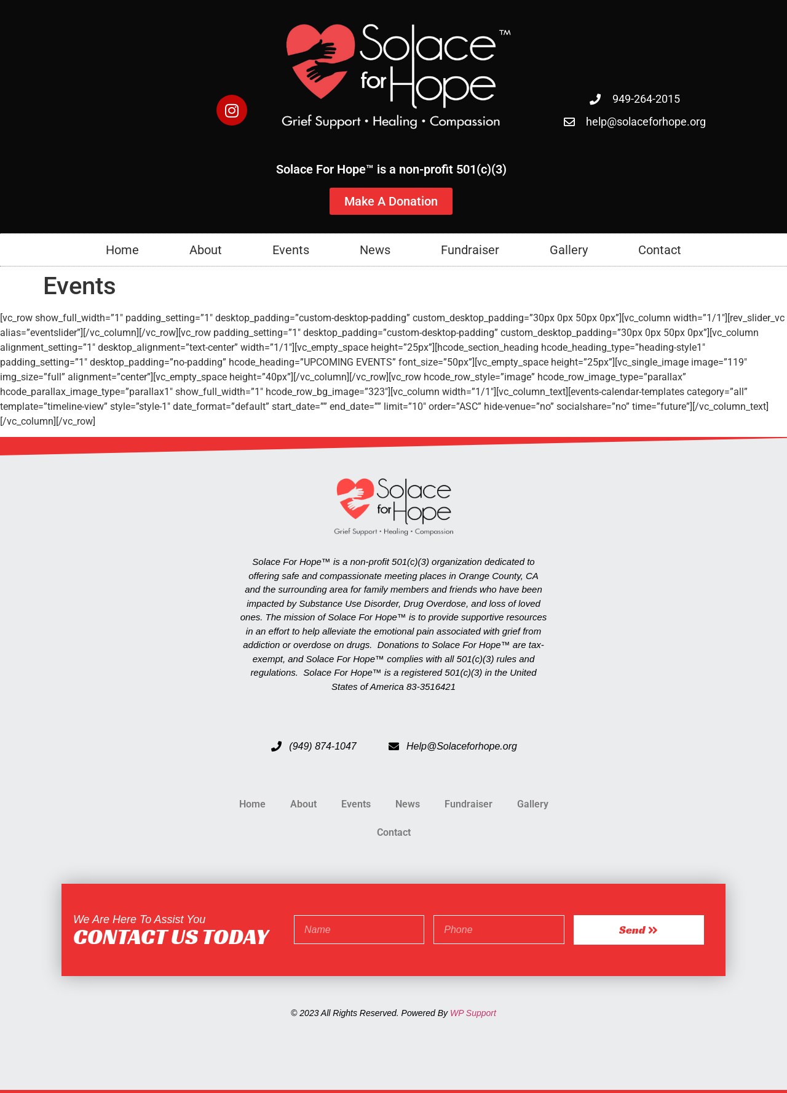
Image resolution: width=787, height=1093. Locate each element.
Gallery (569, 249)
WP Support (473, 1013)
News (375, 249)
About (205, 249)
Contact (659, 249)
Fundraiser (470, 249)
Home (122, 249)
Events (290, 249)
